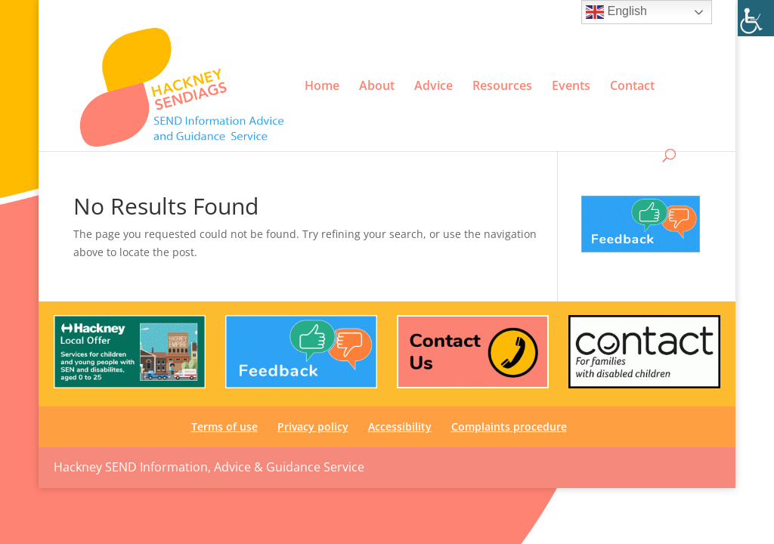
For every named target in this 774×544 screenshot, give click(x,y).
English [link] (616, 12)
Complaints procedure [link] (509, 426)
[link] (756, 18)
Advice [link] (433, 86)
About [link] (377, 86)
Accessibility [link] (565, 12)
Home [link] (322, 86)
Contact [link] (632, 86)
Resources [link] (502, 86)
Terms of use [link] (427, 12)
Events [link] (571, 86)
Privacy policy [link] (497, 12)
